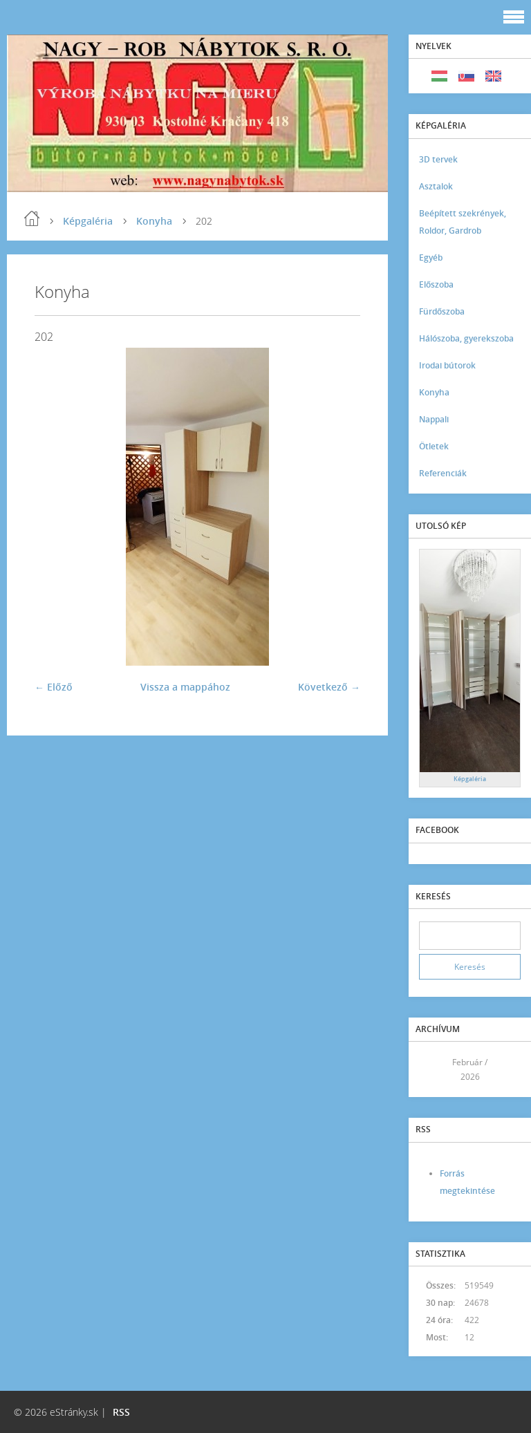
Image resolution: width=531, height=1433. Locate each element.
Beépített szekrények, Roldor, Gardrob (462, 221)
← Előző (54, 686)
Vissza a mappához (185, 686)
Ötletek (434, 446)
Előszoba (436, 284)
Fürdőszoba (442, 311)
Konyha (154, 220)
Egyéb (430, 257)
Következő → (329, 686)
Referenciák (443, 473)
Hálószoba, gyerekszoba (466, 338)
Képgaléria (88, 220)
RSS (121, 1411)
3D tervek (438, 159)
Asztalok (436, 186)
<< (434, 1070)
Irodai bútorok (447, 365)
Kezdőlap (31, 218)
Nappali (434, 419)
